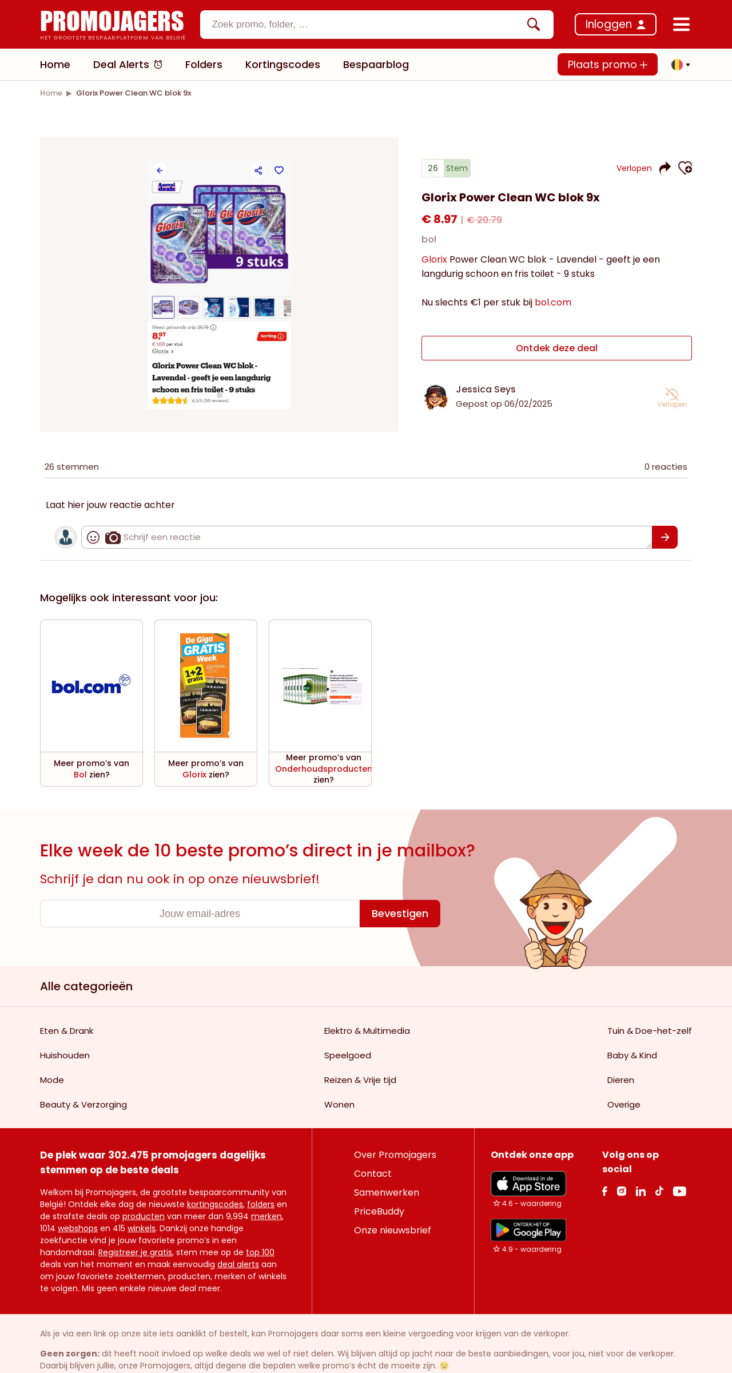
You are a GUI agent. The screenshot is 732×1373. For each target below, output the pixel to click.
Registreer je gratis (135, 1218)
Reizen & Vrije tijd (360, 1045)
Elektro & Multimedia (367, 996)
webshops (78, 1194)
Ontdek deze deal (557, 348)
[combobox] (377, 24)
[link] (51, 93)
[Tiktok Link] (659, 1156)
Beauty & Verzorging (83, 1070)
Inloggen (609, 24)
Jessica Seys (486, 389)
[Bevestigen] (400, 879)
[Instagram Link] (621, 1156)
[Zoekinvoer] (367, 24)
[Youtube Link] (679, 1156)
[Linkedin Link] (640, 1156)
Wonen (339, 1070)
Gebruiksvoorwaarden (165, 1362)
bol (428, 239)
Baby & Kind (632, 1021)
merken (266, 1182)
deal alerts (238, 1230)
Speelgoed (347, 1021)
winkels (142, 1194)
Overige (623, 1070)
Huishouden (65, 1021)
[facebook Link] (604, 1156)
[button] (677, 64)
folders (260, 1170)
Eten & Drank (66, 996)
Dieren (620, 1045)
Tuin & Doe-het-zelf (649, 996)
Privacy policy (234, 1362)
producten (143, 1182)
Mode (52, 1045)
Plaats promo (607, 64)
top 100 (260, 1218)
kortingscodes (215, 1170)
